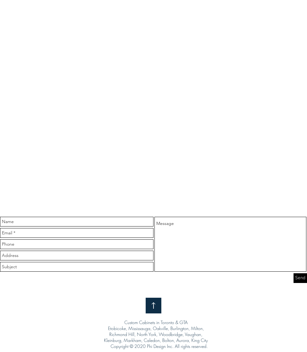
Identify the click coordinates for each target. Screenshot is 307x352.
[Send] (300, 278)
